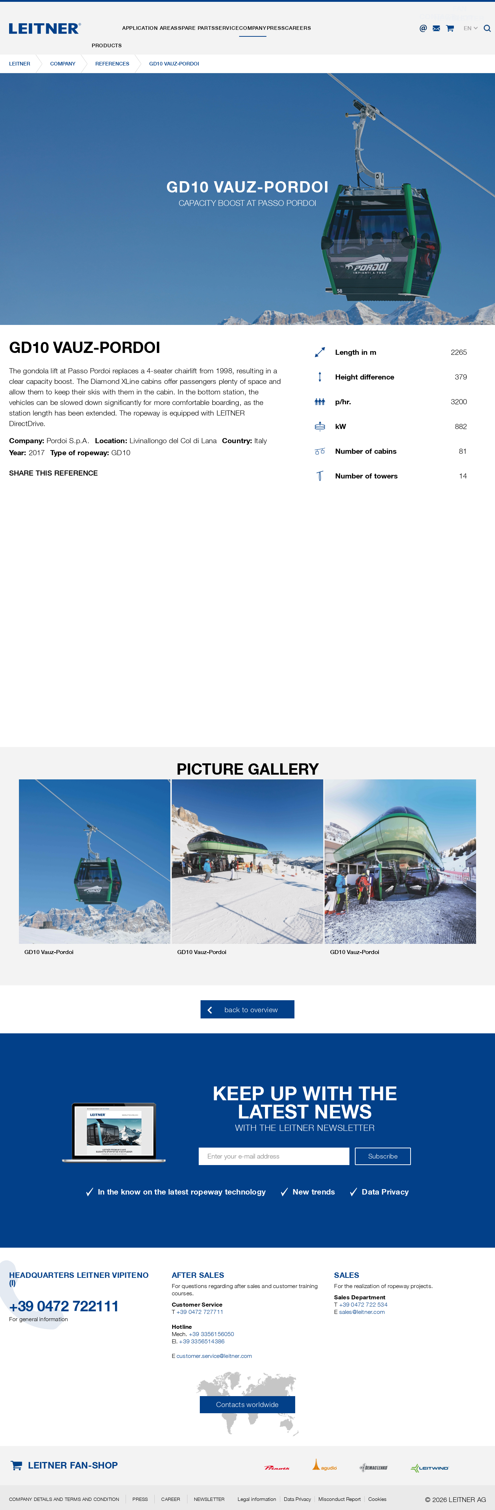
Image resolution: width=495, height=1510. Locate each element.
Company (285, 23)
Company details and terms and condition (64, 1499)
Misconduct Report (339, 1499)
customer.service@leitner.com (214, 1355)
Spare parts (214, 23)
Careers (345, 23)
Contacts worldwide (247, 1404)
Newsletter (209, 1499)
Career (170, 1499)
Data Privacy (297, 1499)
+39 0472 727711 (200, 1311)
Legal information (257, 1499)
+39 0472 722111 (64, 1306)
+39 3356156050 (211, 1334)
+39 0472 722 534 (363, 1304)
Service (252, 23)
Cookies (377, 1499)
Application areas (161, 23)
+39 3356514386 (202, 1341)
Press (315, 23)
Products (110, 23)
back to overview (251, 1010)
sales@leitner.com (362, 1311)
